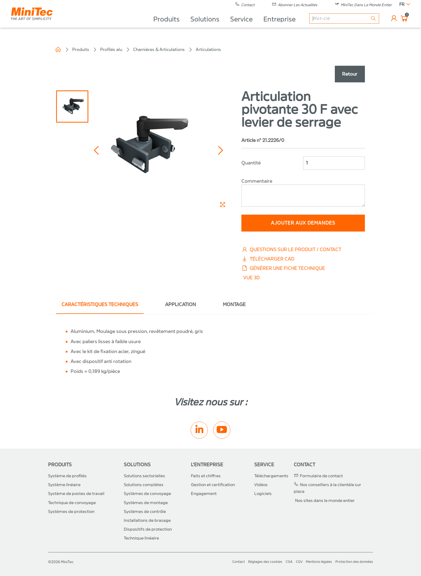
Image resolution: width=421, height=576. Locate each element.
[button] (97, 150)
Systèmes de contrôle (145, 511)
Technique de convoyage (72, 503)
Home (58, 50)
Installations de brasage (147, 520)
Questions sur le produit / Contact (291, 249)
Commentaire (256, 181)
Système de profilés (67, 476)
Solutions (204, 25)
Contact (304, 464)
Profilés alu (111, 49)
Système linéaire (64, 485)
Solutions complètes (144, 485)
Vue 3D (251, 277)
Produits (166, 25)
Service (241, 25)
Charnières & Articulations (159, 49)
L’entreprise (207, 464)
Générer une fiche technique (283, 268)
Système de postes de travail (76, 493)
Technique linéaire (141, 538)
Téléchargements (271, 476)
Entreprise (279, 25)
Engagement (204, 493)
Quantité (251, 163)
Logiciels (263, 493)
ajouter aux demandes (303, 223)
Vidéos (261, 485)
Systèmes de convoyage (147, 493)
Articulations (208, 49)
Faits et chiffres (206, 476)
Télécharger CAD (267, 259)
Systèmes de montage (146, 503)
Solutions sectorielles (144, 476)
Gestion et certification (213, 485)
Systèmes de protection (71, 511)
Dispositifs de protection (148, 529)
